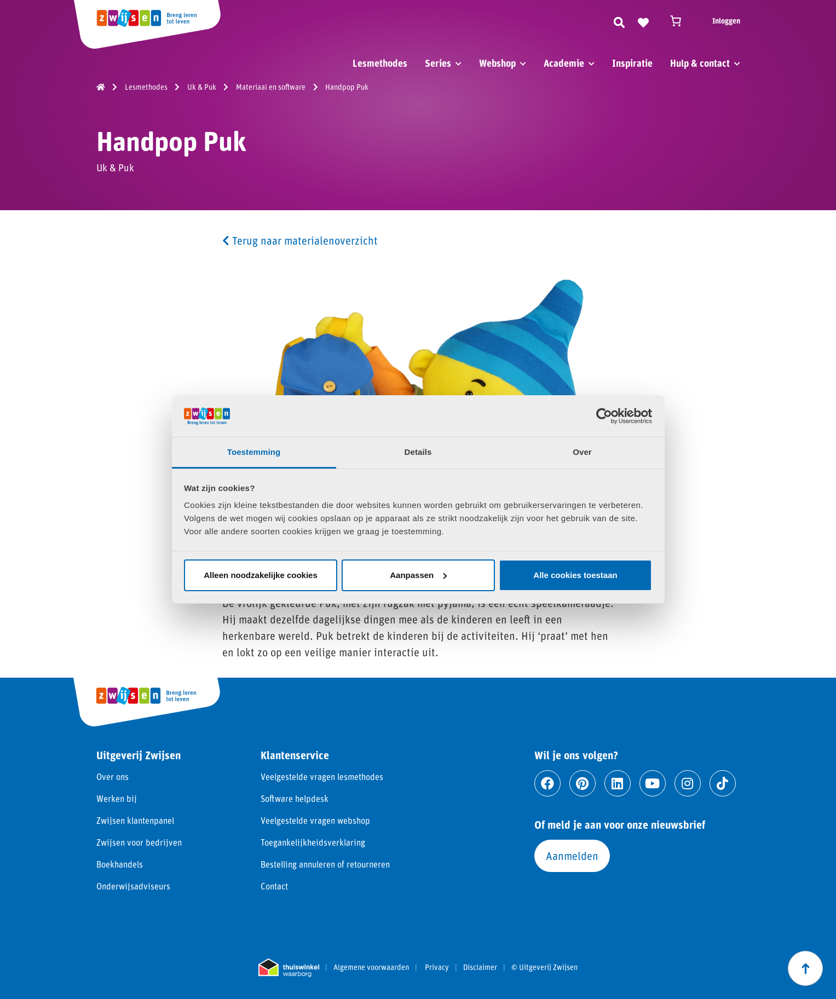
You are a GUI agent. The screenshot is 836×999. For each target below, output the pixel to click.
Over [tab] (582, 452)
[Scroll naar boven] (805, 968)
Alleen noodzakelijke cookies (261, 575)
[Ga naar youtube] (652, 783)
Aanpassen (418, 575)
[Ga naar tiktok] (723, 783)
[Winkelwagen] (680, 20)
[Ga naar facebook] (547, 783)
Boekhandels (119, 864)
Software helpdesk (294, 798)
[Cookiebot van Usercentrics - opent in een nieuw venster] (604, 416)
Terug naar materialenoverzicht (300, 240)
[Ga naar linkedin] (617, 783)
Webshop (497, 63)
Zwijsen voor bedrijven (139, 842)
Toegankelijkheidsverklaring (313, 842)
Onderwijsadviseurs (133, 886)
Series (438, 63)
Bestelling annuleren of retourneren (325, 864)
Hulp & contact (700, 63)
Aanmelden (572, 855)
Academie (564, 63)
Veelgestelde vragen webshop (315, 820)
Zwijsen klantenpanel (135, 820)
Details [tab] (418, 452)
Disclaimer (480, 967)
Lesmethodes (380, 63)
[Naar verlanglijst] (643, 21)
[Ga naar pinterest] (582, 783)
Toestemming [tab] (254, 452)
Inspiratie (632, 63)
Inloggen (726, 20)
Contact (274, 886)
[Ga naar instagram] (687, 783)
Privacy (437, 967)
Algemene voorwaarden (371, 967)
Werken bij (116, 798)
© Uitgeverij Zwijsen (544, 967)
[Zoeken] (619, 21)
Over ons (112, 776)
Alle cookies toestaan (575, 575)
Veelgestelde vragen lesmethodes (322, 776)
